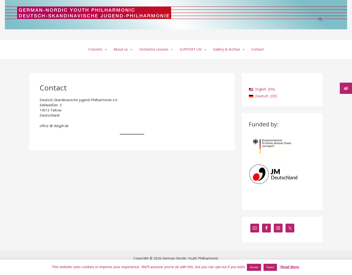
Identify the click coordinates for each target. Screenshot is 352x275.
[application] (104, 49)
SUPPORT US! (193, 49)
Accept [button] (254, 267)
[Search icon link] (320, 20)
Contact (257, 49)
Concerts (97, 49)
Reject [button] (270, 267)
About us (123, 49)
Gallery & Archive (228, 49)
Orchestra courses (156, 49)
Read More (289, 267)
